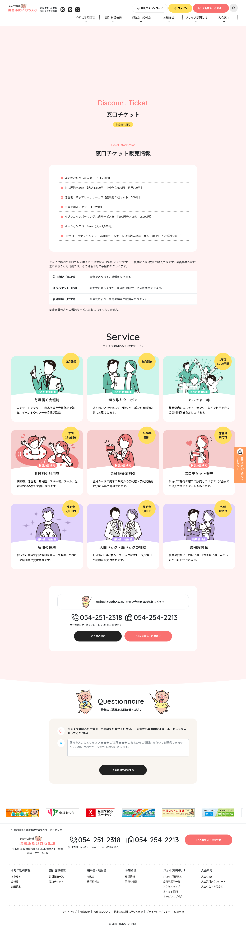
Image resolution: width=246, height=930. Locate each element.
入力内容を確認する (123, 770)
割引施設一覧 (56, 876)
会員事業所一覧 (171, 881)
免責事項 (179, 911)
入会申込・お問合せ (211, 8)
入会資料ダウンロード (213, 881)
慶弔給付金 (93, 881)
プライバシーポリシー (158, 911)
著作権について (102, 911)
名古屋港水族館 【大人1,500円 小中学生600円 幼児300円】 (101, 187)
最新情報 (130, 876)
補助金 (90, 876)
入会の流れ (98, 636)
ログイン (180, 8)
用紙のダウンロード (150, 8)
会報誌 (14, 881)
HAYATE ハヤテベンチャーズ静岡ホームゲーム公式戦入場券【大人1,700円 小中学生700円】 (121, 236)
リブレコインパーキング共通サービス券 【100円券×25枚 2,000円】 (106, 216)
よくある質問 (170, 891)
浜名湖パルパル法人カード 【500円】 (86, 178)
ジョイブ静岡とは (173, 876)
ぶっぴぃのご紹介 (173, 896)
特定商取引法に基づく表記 (128, 911)
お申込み (16, 876)
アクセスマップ (171, 886)
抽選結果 (16, 886)
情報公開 (85, 911)
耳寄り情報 (131, 881)
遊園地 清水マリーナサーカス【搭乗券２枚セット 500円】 (100, 197)
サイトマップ (69, 911)
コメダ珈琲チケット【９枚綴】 (81, 207)
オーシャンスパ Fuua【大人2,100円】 (87, 226)
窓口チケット (56, 881)
